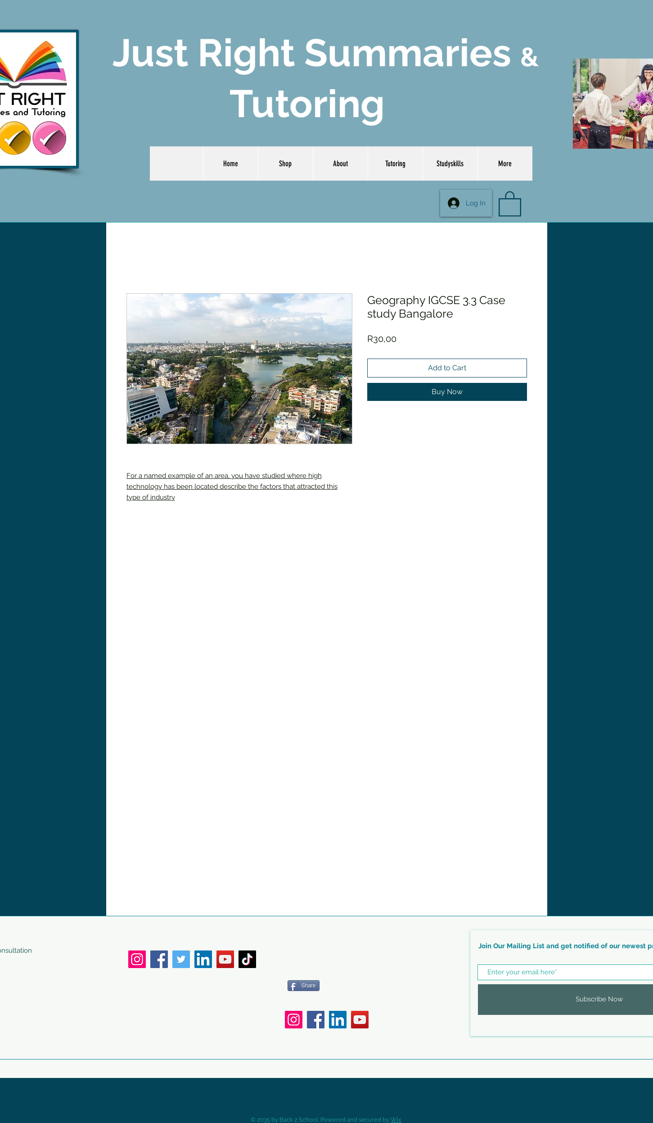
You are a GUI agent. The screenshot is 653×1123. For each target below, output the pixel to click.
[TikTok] (247, 959)
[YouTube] (225, 959)
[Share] (304, 985)
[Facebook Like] (353, 963)
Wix (396, 1119)
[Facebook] (159, 959)
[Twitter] (181, 959)
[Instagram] (137, 959)
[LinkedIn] (203, 959)
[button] (510, 203)
